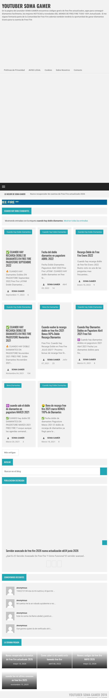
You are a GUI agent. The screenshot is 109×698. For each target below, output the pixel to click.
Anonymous (21, 481)
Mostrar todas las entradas (76, 114)
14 (53, 181)
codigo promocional (13, 632)
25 (53, 257)
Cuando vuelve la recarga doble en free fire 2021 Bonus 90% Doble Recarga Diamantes (54, 225)
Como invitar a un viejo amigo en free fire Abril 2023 (59, 675)
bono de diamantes (50, 200)
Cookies (48, 70)
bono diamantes (13, 279)
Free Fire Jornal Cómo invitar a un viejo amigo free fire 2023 (59, 611)
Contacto (78, 70)
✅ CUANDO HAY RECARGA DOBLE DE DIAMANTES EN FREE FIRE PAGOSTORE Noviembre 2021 (18, 227)
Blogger (103, 592)
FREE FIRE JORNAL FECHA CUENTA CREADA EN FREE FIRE (59, 653)
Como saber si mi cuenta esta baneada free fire (60, 632)
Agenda (18, 609)
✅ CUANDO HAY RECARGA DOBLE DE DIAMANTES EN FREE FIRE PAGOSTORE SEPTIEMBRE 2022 (18, 152)
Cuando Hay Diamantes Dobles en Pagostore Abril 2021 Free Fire (89, 223)
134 (28, 267)
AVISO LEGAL (35, 70)
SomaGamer (9, 625)
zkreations (92, 592)
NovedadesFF (10, 617)
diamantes (21, 640)
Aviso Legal (30, 694)
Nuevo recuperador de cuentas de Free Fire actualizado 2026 (57, 87)
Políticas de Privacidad (14, 70)
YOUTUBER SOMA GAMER (26, 6)
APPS (6, 609)
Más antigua (10, 346)
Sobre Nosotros (63, 70)
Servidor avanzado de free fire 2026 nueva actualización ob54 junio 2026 (42, 444)
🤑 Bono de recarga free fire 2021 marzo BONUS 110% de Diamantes (54, 302)
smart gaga (9, 648)
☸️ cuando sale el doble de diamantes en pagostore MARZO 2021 (18, 302)
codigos (7, 640)
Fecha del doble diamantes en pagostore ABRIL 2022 (53, 148)
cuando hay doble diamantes (18, 125)
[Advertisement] (54, 43)
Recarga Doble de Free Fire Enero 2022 (88, 147)
